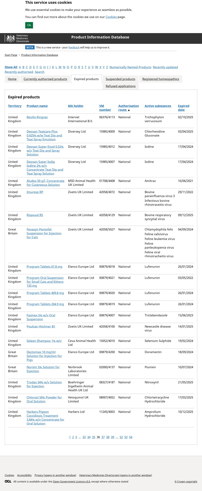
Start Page (11, 55)
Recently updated (165, 67)
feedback (74, 47)
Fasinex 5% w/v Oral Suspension (41, 317)
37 (103, 437)
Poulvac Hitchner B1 (41, 326)
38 (107, 437)
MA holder (75, 106)
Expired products (86, 79)
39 (112, 437)
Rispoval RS (35, 215)
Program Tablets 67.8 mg (44, 266)
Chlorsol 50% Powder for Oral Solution (44, 399)
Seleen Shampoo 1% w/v (44, 341)
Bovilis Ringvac (37, 117)
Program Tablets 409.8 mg (45, 293)
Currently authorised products (45, 79)
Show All (11, 67)
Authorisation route (128, 108)
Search (40, 72)
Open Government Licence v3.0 (71, 481)
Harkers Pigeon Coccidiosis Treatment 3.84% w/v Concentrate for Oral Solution (45, 418)
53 (126, 437)
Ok (29, 25)
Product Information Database (100, 37)
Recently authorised (19, 72)
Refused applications (121, 86)
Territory (14, 106)
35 (93, 437)
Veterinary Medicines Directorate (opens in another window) (115, 475)
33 (84, 437)
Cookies (111, 17)
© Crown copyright (186, 481)
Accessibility (24, 475)
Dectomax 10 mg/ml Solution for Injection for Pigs (44, 356)
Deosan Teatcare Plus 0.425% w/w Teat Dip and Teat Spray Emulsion (44, 135)
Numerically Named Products (130, 67)
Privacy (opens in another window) (55, 475)
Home (12, 79)
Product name (37, 106)
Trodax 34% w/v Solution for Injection (44, 384)
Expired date (183, 108)
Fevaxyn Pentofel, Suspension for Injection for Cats (44, 233)
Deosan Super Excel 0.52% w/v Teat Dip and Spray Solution (45, 151)
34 (88, 437)
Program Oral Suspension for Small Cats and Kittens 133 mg (45, 282)
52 (121, 437)
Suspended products (120, 79)
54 (130, 437)
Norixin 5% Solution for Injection (43, 369)
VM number (105, 108)
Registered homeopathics (160, 79)
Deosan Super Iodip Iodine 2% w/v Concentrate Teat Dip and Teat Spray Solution (45, 168)
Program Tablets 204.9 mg (45, 304)
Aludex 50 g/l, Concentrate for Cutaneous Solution (45, 183)
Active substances (158, 106)
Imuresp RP (35, 192)
